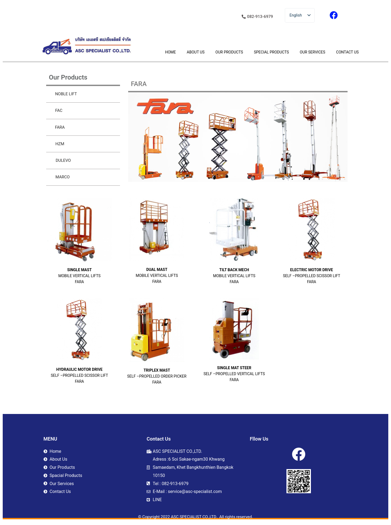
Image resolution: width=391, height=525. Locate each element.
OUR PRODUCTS (229, 52)
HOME (170, 52)
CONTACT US (347, 52)
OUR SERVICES (312, 52)
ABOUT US (196, 52)
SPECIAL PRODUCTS (271, 52)
